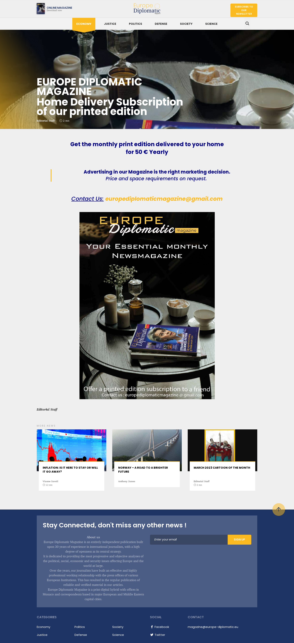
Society (186, 24)
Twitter (157, 635)
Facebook (159, 627)
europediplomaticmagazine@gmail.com (164, 199)
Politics (135, 24)
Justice (110, 24)
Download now (49, 8)
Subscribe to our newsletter (244, 10)
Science (211, 24)
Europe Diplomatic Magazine (145, 7)
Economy (83, 24)
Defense (161, 24)
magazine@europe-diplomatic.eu (213, 627)
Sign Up (239, 539)
